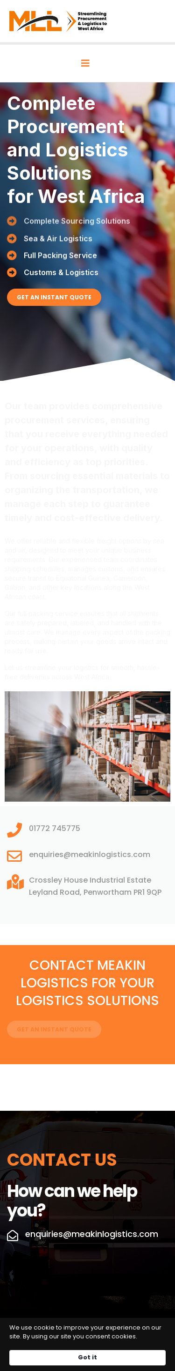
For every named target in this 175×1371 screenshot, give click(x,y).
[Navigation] (85, 63)
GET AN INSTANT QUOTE (54, 297)
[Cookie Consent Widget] (87, 1344)
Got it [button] (87, 1357)
